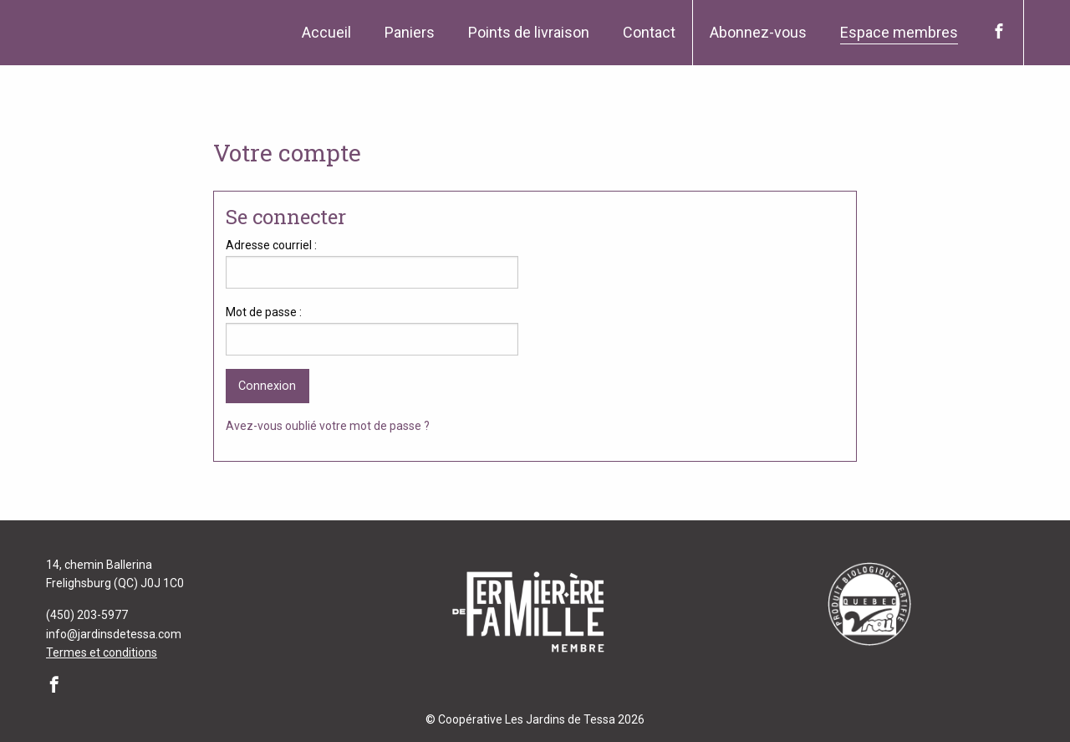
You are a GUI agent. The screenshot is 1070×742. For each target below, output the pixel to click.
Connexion (267, 386)
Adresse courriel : (271, 245)
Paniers (410, 32)
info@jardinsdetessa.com (113, 634)
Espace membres (899, 32)
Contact (649, 32)
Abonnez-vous (758, 32)
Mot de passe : (264, 312)
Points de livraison (528, 32)
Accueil (326, 32)
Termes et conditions (101, 652)
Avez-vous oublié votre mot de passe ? (328, 425)
